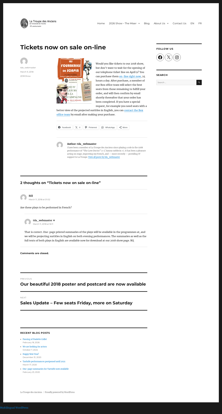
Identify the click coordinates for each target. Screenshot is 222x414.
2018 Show (25, 76)
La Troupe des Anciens (31, 392)
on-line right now (130, 76)
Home (101, 23)
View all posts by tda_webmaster (104, 157)
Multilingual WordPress (14, 407)
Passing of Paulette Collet (35, 339)
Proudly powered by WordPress (60, 392)
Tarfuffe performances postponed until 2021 (44, 361)
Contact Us (179, 23)
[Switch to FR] (200, 23)
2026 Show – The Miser (122, 23)
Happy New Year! (31, 354)
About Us (159, 23)
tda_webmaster (28, 67)
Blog (147, 23)
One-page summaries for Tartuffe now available (46, 369)
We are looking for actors (35, 346)
